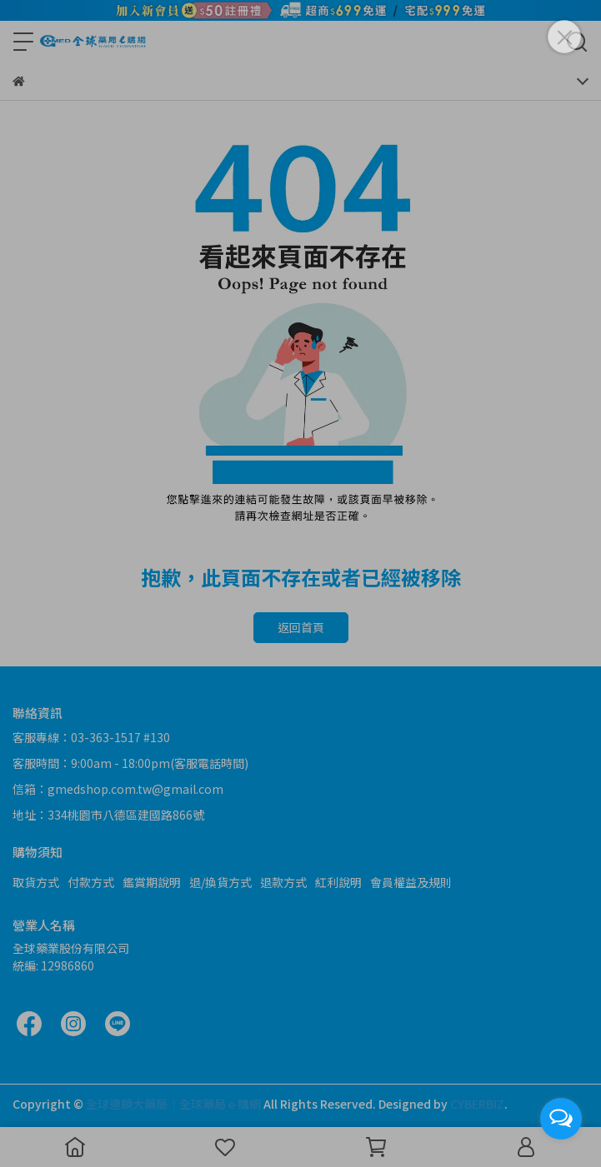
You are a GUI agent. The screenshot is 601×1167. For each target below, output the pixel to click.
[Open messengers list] (561, 1119)
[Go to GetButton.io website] (561, 1150)
